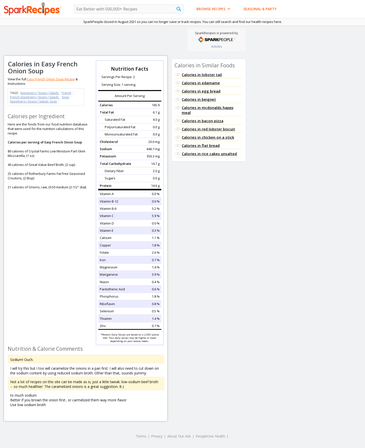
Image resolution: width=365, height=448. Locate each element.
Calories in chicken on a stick (208, 137)
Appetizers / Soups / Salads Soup (33, 101)
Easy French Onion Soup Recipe (51, 79)
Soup (65, 97)
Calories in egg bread (201, 91)
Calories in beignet (199, 99)
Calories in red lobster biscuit (208, 128)
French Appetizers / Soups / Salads (34, 97)
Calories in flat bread (201, 145)
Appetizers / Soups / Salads (39, 93)
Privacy (157, 436)
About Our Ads (179, 436)
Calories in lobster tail (202, 74)
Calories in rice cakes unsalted (209, 153)
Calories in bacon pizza (202, 120)
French (66, 93)
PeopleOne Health (210, 436)
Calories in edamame (201, 82)
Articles (216, 46)
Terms (141, 436)
